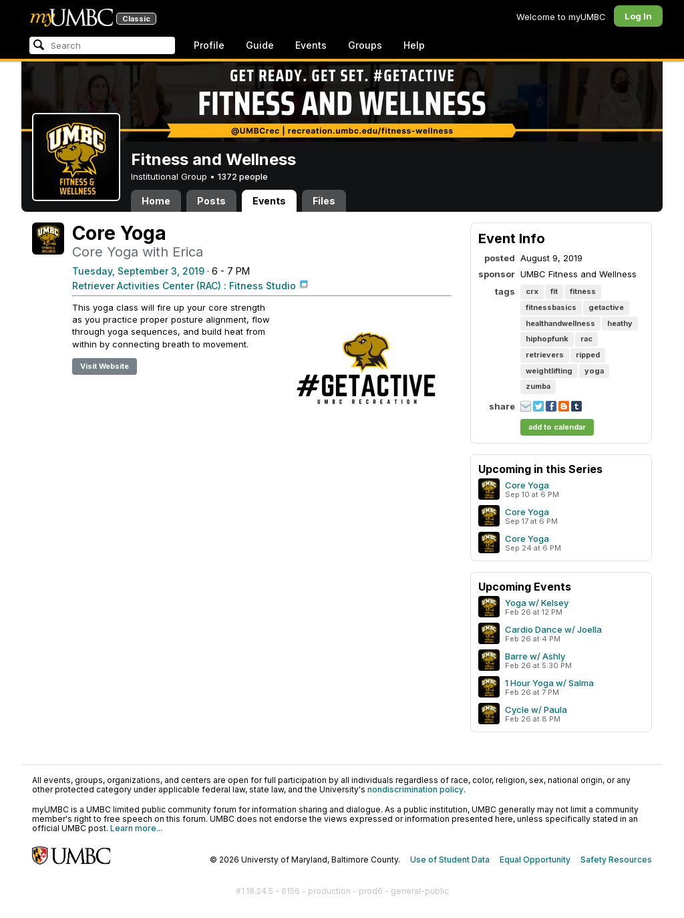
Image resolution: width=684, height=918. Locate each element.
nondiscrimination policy (415, 789)
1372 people (243, 176)
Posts (211, 200)
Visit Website (104, 366)
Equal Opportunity (535, 860)
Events (311, 45)
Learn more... (136, 828)
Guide (260, 45)
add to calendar (557, 427)
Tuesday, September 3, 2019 (138, 271)
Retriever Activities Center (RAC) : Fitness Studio (184, 285)
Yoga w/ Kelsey (536, 602)
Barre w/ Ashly (535, 656)
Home (156, 200)
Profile (209, 45)
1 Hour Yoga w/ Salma (549, 682)
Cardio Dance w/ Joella (553, 629)
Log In (638, 16)
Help (414, 45)
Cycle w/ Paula (536, 709)
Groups (365, 45)
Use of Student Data (450, 860)
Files (324, 200)
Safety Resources (616, 860)
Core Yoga (527, 485)
